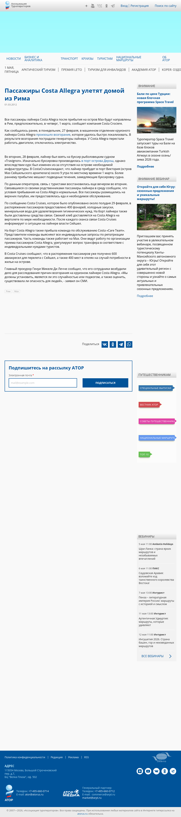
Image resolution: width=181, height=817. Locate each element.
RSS (86, 757)
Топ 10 (144, 454)
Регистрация (139, 6)
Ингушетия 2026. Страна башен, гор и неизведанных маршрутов (156, 642)
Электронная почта (20, 375)
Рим (8, 291)
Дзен (86, 6)
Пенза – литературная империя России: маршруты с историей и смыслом (156, 601)
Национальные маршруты (157, 437)
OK (106, 6)
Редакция (57, 757)
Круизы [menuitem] (87, 59)
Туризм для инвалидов (107, 70)
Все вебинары (153, 656)
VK (99, 6)
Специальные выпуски (155, 388)
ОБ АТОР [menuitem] (166, 58)
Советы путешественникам (157, 421)
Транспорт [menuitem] (69, 59)
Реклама (73, 757)
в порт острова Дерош (97, 161)
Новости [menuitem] (13, 59)
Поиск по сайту (166, 6)
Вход (124, 6)
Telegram (113, 6)
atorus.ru (82, 813)
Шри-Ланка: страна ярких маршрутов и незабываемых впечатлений (155, 554)
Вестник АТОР (149, 404)
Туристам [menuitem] (105, 59)
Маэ (16, 291)
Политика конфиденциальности (25, 757)
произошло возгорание (53, 135)
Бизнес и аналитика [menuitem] (33, 58)
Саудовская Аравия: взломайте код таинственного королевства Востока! (156, 578)
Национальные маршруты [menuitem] (128, 58)
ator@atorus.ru (34, 794)
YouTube (93, 6)
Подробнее (145, 296)
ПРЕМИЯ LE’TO (71, 70)
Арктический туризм (38, 70)
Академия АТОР (144, 70)
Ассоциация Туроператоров (21, 5)
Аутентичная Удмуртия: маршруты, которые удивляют (153, 622)
